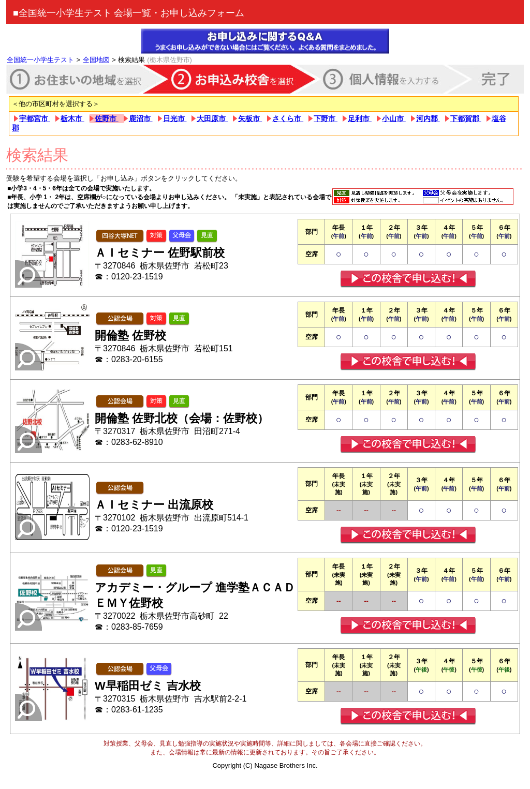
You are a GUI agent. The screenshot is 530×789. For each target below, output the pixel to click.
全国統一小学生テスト (40, 60)
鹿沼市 (141, 118)
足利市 (360, 118)
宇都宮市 (34, 118)
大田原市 (212, 118)
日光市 (175, 118)
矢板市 (250, 118)
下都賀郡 (465, 118)
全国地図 (96, 60)
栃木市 (72, 118)
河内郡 (428, 118)
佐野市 (107, 118)
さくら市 (287, 118)
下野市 (325, 118)
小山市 (394, 118)
